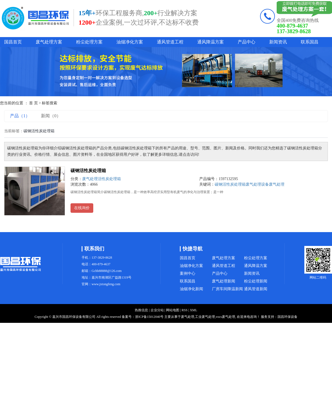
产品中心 (246, 42)
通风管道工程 (170, 42)
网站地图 (172, 310)
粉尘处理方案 (89, 42)
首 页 (33, 103)
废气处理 (276, 184)
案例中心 (187, 273)
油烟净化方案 (129, 42)
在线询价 (82, 208)
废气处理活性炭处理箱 (101, 179)
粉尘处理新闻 (255, 281)
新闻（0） (51, 115)
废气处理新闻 (223, 281)
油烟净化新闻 (191, 289)
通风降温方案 (210, 42)
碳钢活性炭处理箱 (88, 170)
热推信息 (141, 310)
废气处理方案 (49, 42)
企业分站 (157, 310)
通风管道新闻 (255, 289)
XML (193, 310)
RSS (184, 310)
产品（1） (20, 115)
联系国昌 (309, 42)
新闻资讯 (278, 42)
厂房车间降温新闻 (227, 289)
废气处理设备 (257, 184)
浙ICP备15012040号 (149, 317)
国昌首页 (13, 42)
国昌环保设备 (287, 317)
